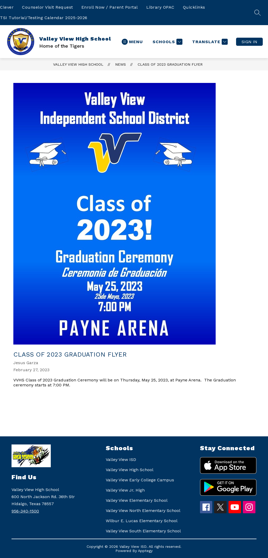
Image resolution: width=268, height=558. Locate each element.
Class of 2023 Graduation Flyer (170, 64)
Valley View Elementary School (137, 500)
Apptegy (145, 551)
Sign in (249, 41)
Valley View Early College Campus (140, 479)
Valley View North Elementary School (143, 510)
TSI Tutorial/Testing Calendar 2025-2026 (43, 17)
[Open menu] (132, 41)
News (120, 64)
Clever (7, 7)
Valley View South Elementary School (143, 530)
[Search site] (257, 12)
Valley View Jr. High (125, 490)
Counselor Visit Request (47, 7)
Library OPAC (160, 7)
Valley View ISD (121, 459)
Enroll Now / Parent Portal (109, 7)
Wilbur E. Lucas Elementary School (141, 520)
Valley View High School (78, 64)
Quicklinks (194, 7)
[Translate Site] (209, 41)
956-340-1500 (25, 511)
